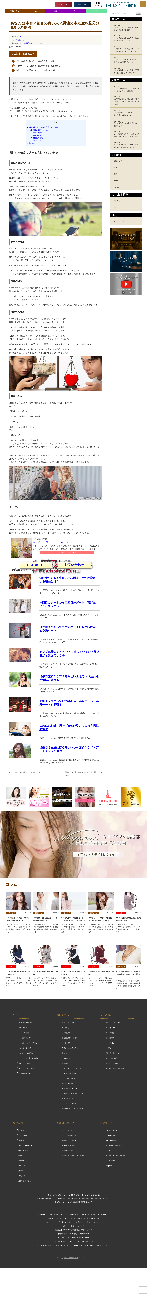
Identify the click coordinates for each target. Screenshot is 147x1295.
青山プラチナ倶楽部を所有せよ (115, 1199)
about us (21, 1205)
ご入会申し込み (67, 1072)
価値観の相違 (36, 138)
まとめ (30, 143)
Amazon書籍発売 (23, 1077)
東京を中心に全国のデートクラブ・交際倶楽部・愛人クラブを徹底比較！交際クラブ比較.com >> (73, 1259)
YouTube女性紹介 (111, 1179)
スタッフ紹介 (22, 1210)
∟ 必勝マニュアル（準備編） (28, 1087)
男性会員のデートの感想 (69, 1082)
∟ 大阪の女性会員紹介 (70, 1122)
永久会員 (65, 1107)
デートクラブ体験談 (68, 1189)
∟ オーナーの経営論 (25, 1097)
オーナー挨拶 (22, 1179)
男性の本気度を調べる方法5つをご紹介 (43, 127)
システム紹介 (66, 1102)
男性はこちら (82, 4)
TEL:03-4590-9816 (120, 5)
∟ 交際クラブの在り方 (26, 1092)
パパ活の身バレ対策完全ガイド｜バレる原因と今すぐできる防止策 (127, 49)
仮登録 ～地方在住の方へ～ (70, 1092)
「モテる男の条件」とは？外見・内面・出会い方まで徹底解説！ (127, 88)
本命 (22, 40)
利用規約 (21, 1184)
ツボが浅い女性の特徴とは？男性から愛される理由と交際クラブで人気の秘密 (127, 100)
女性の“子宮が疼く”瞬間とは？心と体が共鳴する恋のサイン (127, 113)
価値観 (18, 40)
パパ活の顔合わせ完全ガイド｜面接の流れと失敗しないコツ (127, 38)
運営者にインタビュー (25, 1225)
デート (76, 11)
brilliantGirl (109, 1194)
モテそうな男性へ (67, 1127)
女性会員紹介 (66, 1077)
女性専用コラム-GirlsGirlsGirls (115, 1112)
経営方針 (21, 1215)
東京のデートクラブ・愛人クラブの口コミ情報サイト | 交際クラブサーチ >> (73, 1266)
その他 (96, 11)
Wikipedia (109, 1210)
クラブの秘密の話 (111, 1102)
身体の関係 (35, 135)
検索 (138, 13)
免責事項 (21, 1199)
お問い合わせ (74, 592)
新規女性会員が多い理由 (69, 1132)
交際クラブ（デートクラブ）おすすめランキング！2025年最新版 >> (73, 1262)
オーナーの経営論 (111, 1184)
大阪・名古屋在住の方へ (69, 1117)
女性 (121, 957)
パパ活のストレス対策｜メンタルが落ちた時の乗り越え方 (127, 27)
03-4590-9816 (36, 592)
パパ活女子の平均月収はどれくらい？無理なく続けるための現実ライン (128, 1018)
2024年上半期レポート (25, 1117)
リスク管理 (21, 1220)
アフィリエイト (110, 1205)
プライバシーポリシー (25, 1189)
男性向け (117, 201)
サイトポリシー (23, 1194)
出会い (35, 11)
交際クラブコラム (67, 1174)
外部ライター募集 (24, 1107)
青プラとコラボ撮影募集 (26, 1112)
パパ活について (110, 1092)
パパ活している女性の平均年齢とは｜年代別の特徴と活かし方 (127, 60)
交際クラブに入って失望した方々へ (73, 1112)
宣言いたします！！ (68, 1142)
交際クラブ (14, 11)
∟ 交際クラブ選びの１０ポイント (29, 1102)
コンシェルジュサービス (69, 1147)
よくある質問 (66, 1087)
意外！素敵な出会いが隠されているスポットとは (25, 816)
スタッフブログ (119, 221)
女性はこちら (63, 4)
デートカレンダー (67, 1194)
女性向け (117, 207)
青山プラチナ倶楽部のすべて (115, 1189)
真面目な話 (35, 140)
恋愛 (56, 11)
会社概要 (21, 1174)
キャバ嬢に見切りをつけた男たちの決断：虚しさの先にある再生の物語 (127, 134)
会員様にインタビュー (69, 1184)
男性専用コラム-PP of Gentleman (72, 1152)
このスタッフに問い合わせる (67, 552)
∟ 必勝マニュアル (24, 1082)
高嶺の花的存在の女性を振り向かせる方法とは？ (127, 123)
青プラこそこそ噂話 (112, 1107)
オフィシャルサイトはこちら (96, 898)
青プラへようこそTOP (69, 1067)
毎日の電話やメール (39, 130)
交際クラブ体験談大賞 (69, 1179)
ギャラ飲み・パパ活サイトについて (73, 1137)
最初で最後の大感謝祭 (25, 1067)
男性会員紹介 (110, 1077)
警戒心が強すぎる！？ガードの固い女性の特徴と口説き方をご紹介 (127, 145)
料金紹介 (65, 1097)
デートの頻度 (36, 133)
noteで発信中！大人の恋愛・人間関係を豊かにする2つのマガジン (127, 70)
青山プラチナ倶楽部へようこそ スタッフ (29, 43)
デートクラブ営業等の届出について (73, 1199)
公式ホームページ (111, 1174)
